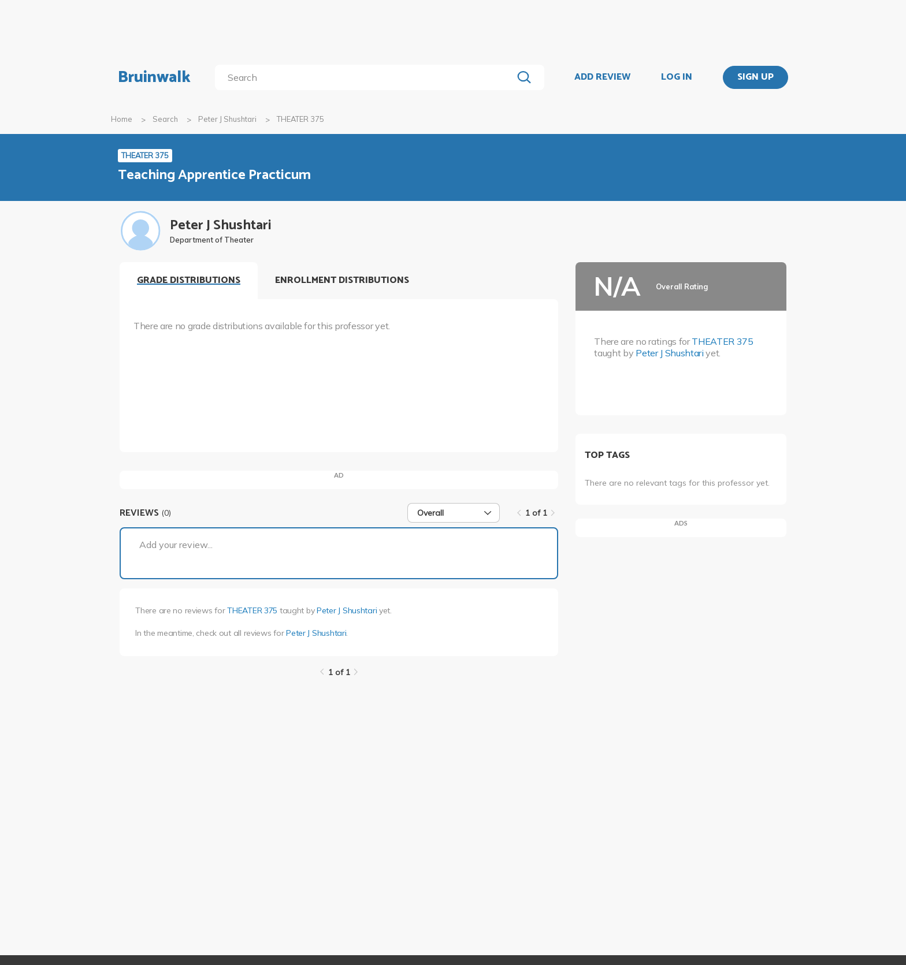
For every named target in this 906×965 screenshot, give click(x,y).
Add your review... (176, 544)
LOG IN (676, 77)
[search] (366, 77)
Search (165, 119)
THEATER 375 (252, 610)
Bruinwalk (154, 77)
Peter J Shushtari (227, 119)
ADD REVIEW (602, 77)
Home (121, 119)
